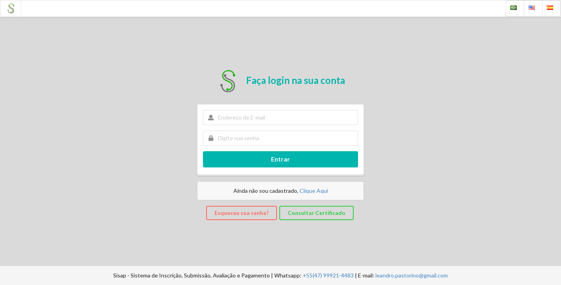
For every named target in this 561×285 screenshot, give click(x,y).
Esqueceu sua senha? (241, 212)
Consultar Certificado (316, 212)
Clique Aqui (313, 190)
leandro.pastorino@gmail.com (411, 275)
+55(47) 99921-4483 (328, 275)
